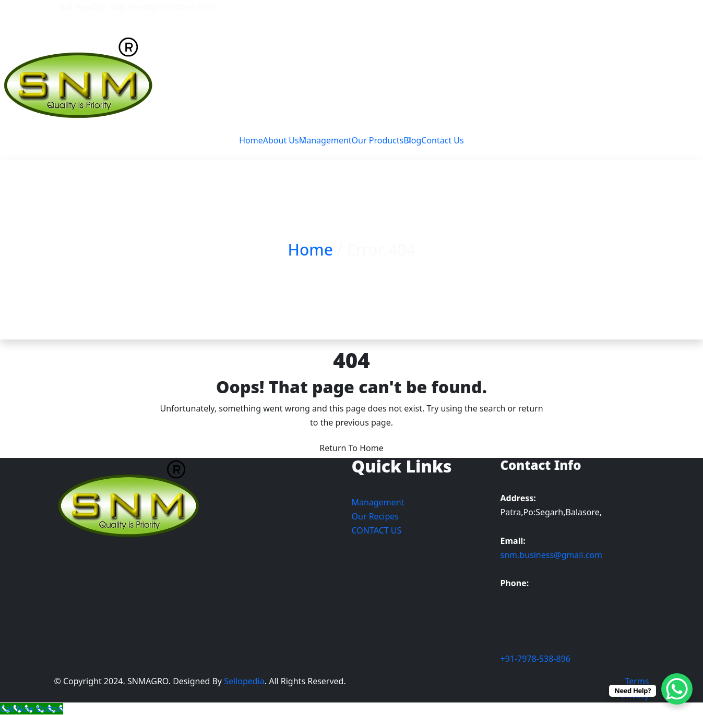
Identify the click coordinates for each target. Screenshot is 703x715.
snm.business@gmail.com (552, 555)
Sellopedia (243, 681)
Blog (412, 140)
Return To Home (351, 448)
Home (251, 140)
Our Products (378, 140)
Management (325, 140)
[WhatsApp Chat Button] (677, 689)
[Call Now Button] (31, 708)
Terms (637, 681)
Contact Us (442, 140)
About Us (281, 140)
